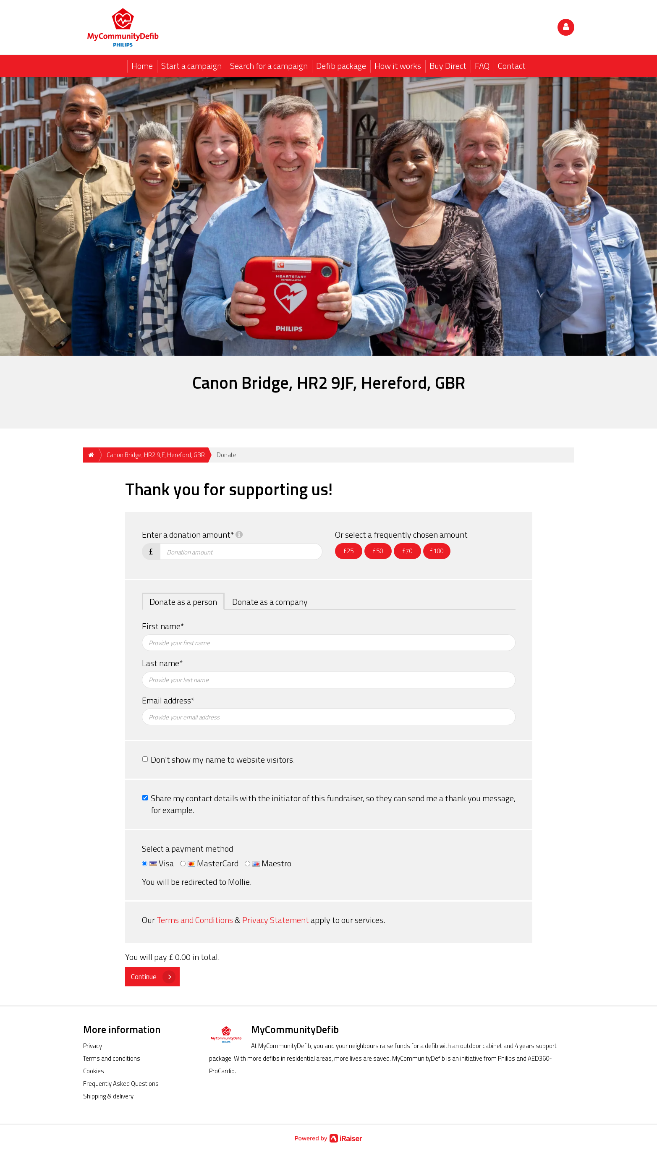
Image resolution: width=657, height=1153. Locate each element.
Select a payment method (187, 849)
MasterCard (209, 864)
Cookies (93, 1071)
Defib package (341, 65)
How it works (397, 65)
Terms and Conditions (195, 919)
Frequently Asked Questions (121, 1083)
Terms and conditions (111, 1058)
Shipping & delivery (108, 1096)
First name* (163, 626)
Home (142, 65)
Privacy (92, 1046)
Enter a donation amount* (192, 535)
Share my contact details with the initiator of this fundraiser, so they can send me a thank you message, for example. (333, 804)
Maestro (268, 864)
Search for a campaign (269, 65)
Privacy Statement (275, 919)
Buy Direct (447, 65)
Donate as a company (270, 601)
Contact (512, 65)
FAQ (482, 65)
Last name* (162, 663)
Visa (158, 864)
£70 (407, 551)
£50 (378, 551)
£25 (348, 551)
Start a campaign (191, 65)
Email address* (168, 701)
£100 (436, 551)
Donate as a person (183, 601)
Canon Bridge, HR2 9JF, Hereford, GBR (156, 455)
